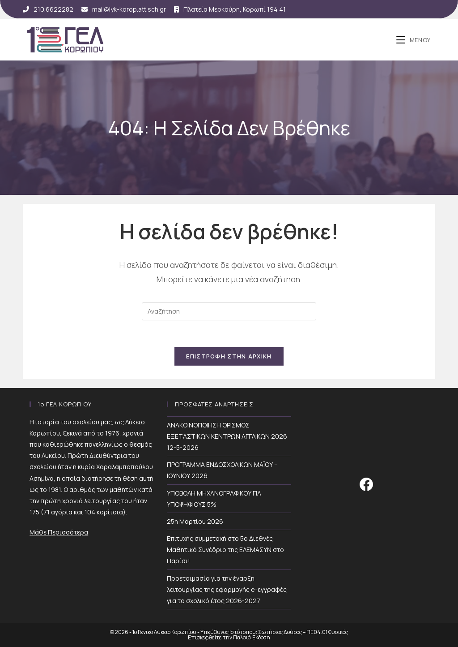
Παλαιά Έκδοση (251, 637)
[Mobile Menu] (413, 40)
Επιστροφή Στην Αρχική (228, 356)
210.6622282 (48, 9)
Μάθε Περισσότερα (59, 532)
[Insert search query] (229, 311)
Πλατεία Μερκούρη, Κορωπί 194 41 (230, 9)
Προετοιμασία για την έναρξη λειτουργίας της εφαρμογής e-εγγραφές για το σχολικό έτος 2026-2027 (227, 589)
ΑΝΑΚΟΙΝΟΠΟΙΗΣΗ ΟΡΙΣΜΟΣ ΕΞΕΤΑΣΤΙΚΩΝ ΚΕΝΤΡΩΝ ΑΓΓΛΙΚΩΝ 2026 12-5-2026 (227, 436)
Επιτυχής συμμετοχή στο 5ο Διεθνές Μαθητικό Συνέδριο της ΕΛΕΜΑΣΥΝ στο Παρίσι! (225, 549)
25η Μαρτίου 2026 (195, 521)
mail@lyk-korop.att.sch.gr (123, 9)
